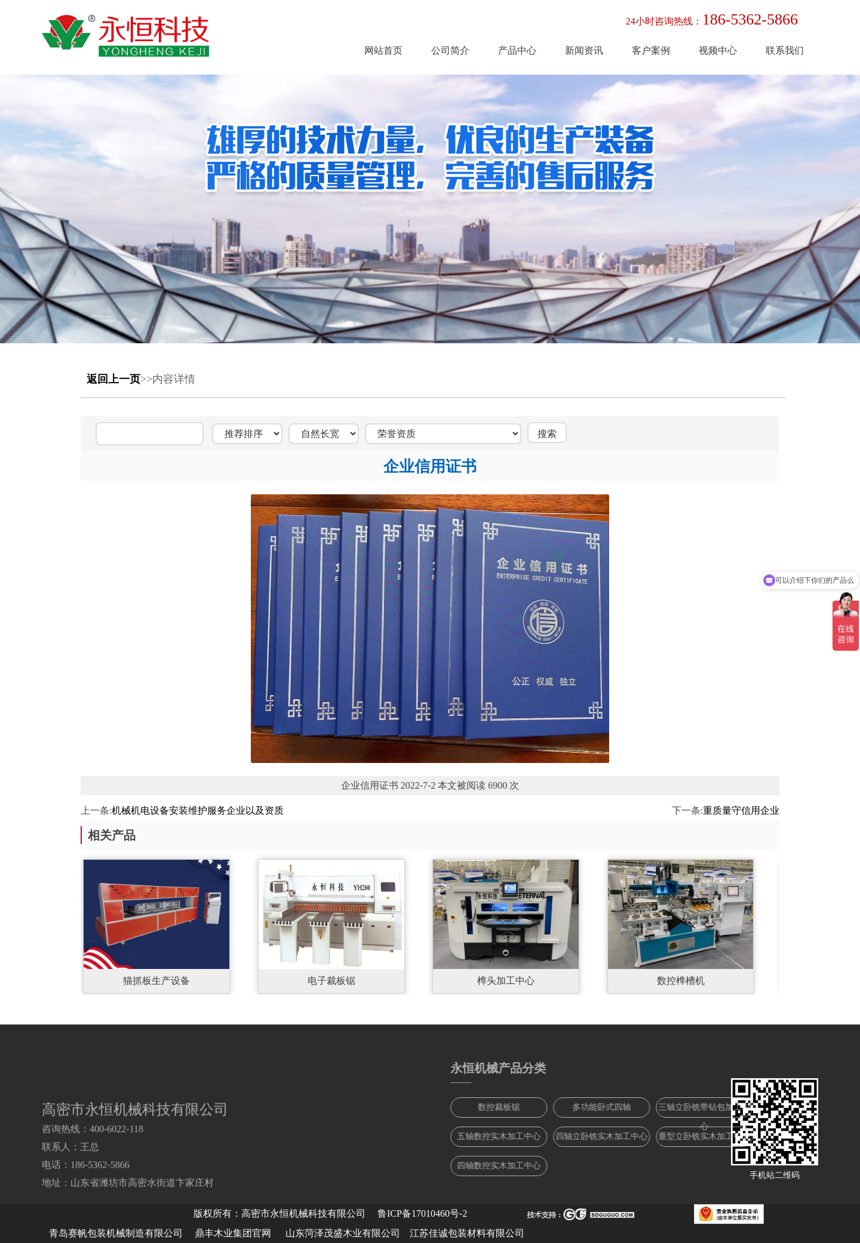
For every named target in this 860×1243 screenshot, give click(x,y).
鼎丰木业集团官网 (233, 1233)
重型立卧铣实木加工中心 (766, 1136)
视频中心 (718, 50)
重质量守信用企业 (741, 810)
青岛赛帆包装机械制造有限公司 (116, 1233)
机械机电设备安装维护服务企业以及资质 (198, 810)
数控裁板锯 (560, 1107)
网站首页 (383, 50)
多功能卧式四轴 (663, 1107)
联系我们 (785, 50)
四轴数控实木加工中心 (560, 1165)
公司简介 (450, 50)
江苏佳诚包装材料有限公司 (467, 1233)
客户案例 (651, 50)
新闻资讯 (584, 50)
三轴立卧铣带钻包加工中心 (766, 1110)
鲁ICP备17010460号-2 (422, 1213)
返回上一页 (113, 379)
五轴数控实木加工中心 (560, 1136)
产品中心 (517, 50)
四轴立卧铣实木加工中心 (663, 1136)
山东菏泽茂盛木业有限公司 (342, 1233)
